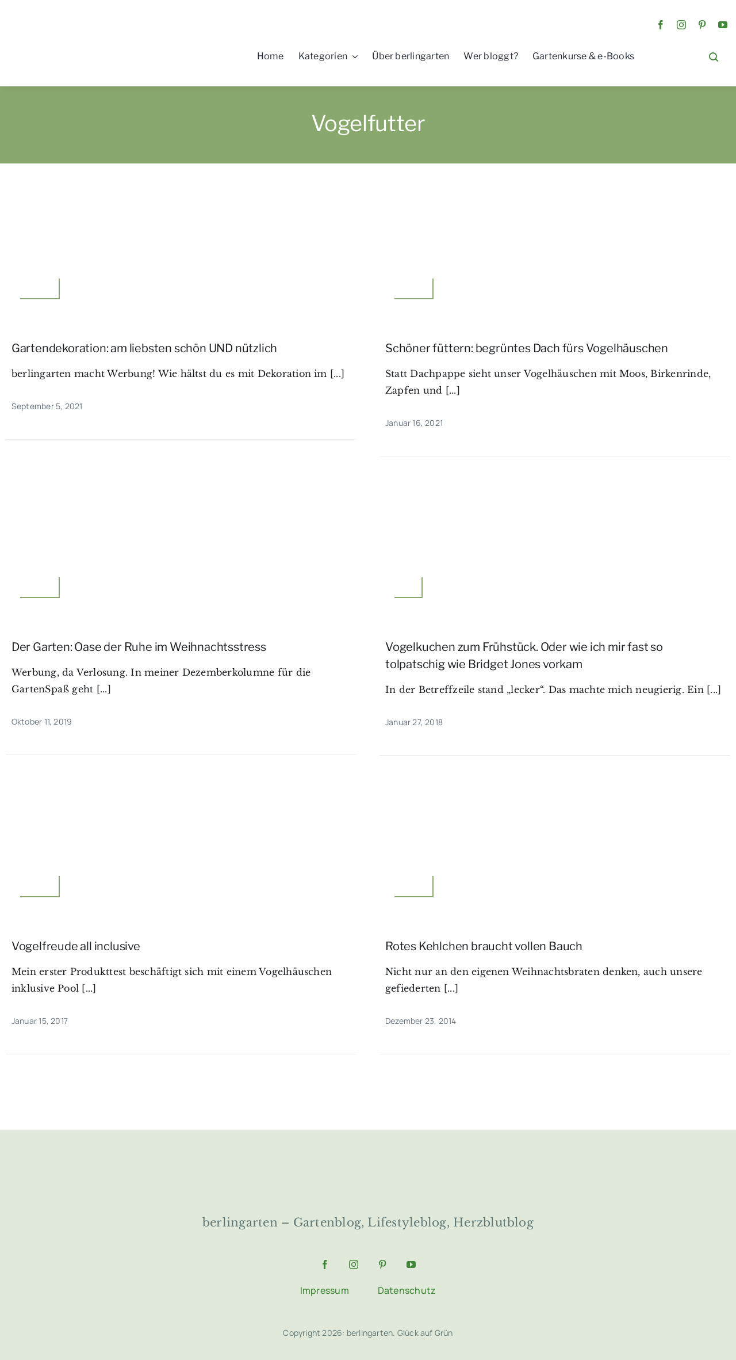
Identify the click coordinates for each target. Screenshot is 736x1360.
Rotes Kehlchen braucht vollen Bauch (483, 946)
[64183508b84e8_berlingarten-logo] (368, 1163)
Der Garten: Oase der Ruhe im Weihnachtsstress (139, 647)
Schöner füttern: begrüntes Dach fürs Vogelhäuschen (526, 348)
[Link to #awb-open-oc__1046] (714, 57)
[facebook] (660, 24)
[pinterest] (702, 24)
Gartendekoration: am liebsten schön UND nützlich (144, 348)
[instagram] (681, 24)
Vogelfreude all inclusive (76, 946)
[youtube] (722, 24)
